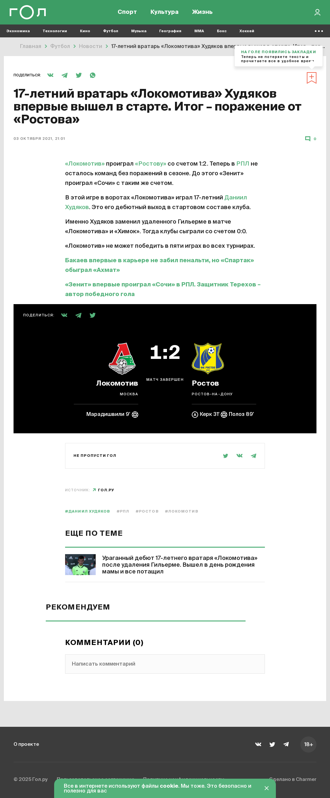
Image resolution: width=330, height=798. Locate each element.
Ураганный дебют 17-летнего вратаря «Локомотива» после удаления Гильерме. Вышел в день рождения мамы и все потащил (179, 565)
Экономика (18, 32)
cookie (169, 786)
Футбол (110, 32)
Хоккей (246, 32)
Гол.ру (106, 490)
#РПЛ (123, 511)
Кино (85, 32)
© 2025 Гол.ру (32, 780)
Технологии (55, 32)
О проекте (27, 744)
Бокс (222, 32)
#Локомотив (181, 511)
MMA (199, 32)
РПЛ (242, 164)
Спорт (127, 13)
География (170, 32)
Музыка (138, 32)
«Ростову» (150, 164)
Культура (164, 13)
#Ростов (147, 511)
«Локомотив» (85, 164)
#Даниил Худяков (87, 511)
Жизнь (202, 13)
